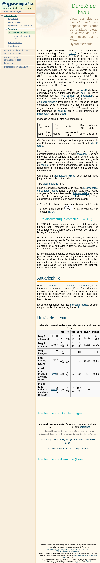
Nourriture (9, 63)
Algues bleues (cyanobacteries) (12, 58)
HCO (51, 211)
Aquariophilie (49, 278)
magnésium (87, 95)
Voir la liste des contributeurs (67, 551)
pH (74, 196)
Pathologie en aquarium (16, 67)
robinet (44, 165)
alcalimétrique (50, 183)
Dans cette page (12, 11)
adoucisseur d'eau (64, 175)
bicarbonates (90, 188)
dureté (72, 53)
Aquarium (13, 18)
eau (83, 93)
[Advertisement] (52, 11)
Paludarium (13, 46)
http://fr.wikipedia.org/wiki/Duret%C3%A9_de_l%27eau (67, 549)
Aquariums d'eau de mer (16, 50)
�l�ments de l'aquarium (20, 25)
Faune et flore (15, 42)
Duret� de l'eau (20, 32)
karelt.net (85, 426)
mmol (54, 389)
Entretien (12, 29)
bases (54, 190)
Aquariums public (12, 53)
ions (63, 95)
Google (89, 561)
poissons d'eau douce (77, 285)
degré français (49, 102)
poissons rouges (79, 304)
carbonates (43, 190)
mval (54, 374)
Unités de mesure (53, 318)
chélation (82, 154)
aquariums (54, 285)
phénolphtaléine (80, 193)
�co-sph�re (14, 22)
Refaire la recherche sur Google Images (68, 448)
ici (78, 307)
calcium (71, 95)
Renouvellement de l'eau (21, 37)
